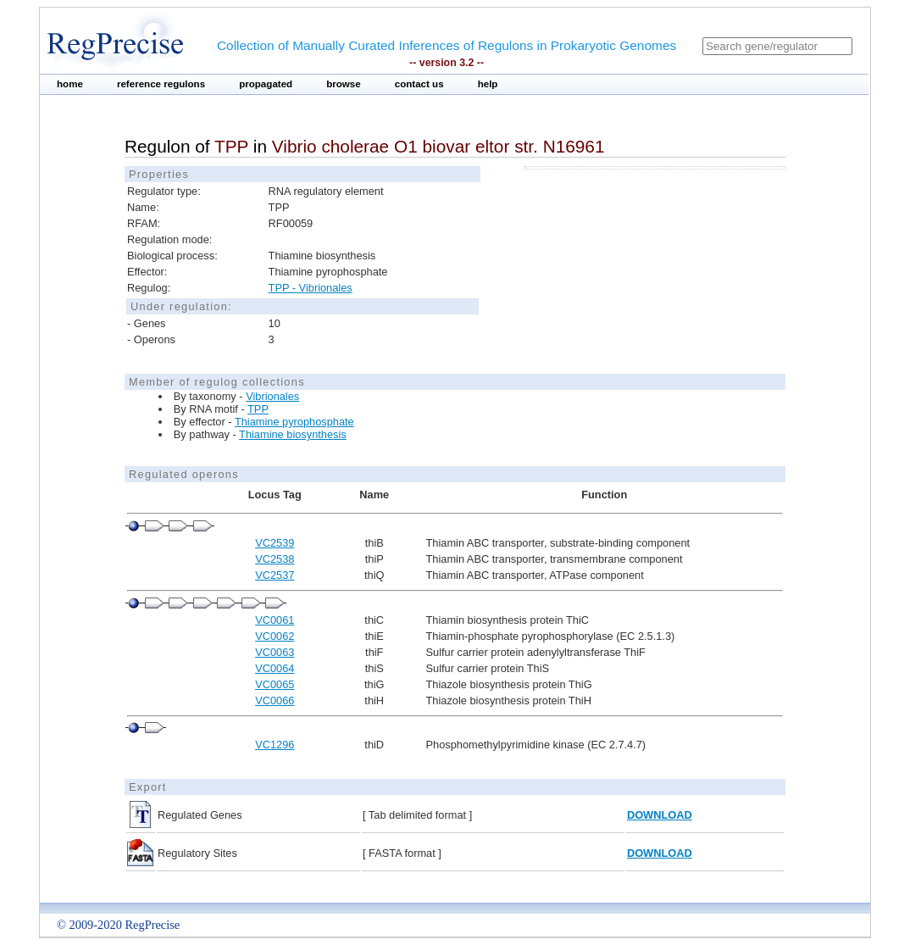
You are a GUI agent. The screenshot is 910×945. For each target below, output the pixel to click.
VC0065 (274, 684)
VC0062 (274, 636)
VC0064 (274, 668)
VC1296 (274, 744)
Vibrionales (272, 396)
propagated (265, 84)
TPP (258, 409)
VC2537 (274, 575)
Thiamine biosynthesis (293, 434)
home (70, 84)
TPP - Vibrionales (310, 287)
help (488, 84)
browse (343, 84)
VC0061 (274, 620)
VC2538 (274, 559)
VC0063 (274, 652)
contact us (419, 84)
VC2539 (274, 542)
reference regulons (161, 84)
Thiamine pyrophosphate (294, 421)
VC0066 (274, 700)
